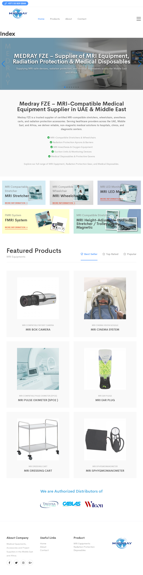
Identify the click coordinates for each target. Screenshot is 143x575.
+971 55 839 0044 (15, 3)
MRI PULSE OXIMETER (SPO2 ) (38, 400)
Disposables (80, 550)
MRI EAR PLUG (105, 400)
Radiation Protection (84, 546)
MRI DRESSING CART (38, 470)
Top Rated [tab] (110, 254)
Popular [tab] (129, 254)
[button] (140, 64)
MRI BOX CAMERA (38, 329)
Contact (82, 18)
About (68, 18)
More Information (16, 203)
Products (55, 18)
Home (41, 18)
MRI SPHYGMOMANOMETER (105, 470)
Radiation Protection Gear (79, 163)
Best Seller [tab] (89, 254)
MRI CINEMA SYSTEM (105, 329)
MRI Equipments (82, 543)
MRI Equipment (57, 163)
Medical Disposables (108, 163)
